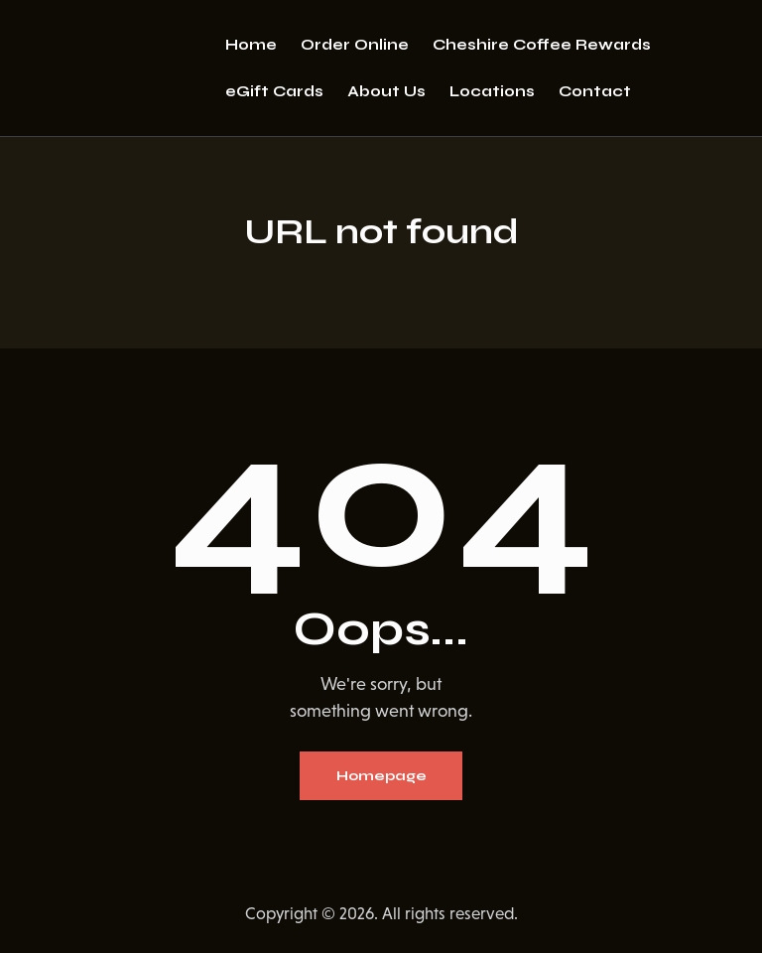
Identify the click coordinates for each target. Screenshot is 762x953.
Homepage (381, 775)
